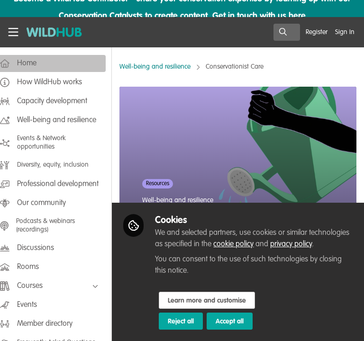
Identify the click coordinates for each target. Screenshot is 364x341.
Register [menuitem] (317, 32)
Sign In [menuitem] (345, 32)
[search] (286, 32)
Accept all (239, 321)
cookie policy (285, 244)
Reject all (190, 321)
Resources (167, 184)
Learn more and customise (216, 300)
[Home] (49, 32)
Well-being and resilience (164, 66)
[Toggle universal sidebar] (13, 32)
